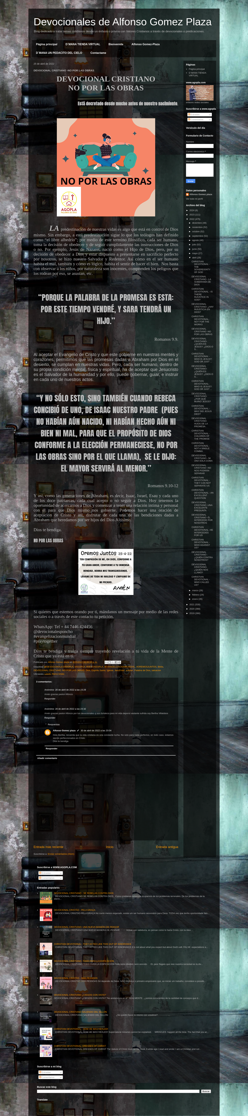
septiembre (198, 236)
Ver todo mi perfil (194, 199)
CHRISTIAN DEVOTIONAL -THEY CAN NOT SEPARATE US (201, 481)
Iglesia (110, 670)
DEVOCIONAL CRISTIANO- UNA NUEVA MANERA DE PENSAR (86, 927)
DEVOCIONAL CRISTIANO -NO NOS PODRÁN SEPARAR (201, 469)
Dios (88, 670)
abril (194, 257)
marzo (195, 590)
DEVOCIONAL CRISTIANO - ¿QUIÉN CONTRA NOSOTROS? (202, 556)
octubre (196, 231)
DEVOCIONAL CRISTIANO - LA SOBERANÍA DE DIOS (201, 280)
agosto (196, 240)
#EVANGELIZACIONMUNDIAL (119, 666)
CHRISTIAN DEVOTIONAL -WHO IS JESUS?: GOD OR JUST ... (202, 357)
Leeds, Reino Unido (54, 674)
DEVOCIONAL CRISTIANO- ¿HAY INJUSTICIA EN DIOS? (202, 308)
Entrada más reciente (48, 847)
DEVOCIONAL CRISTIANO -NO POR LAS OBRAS (59, 670)
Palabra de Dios (143, 670)
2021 (192, 604)
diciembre (197, 223)
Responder (49, 698)
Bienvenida (115, 44)
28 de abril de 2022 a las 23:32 (70, 709)
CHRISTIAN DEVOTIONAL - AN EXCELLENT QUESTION (202, 494)
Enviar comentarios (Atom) (61, 854)
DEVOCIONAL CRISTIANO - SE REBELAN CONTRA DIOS (83, 893)
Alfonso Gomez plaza (64, 730)
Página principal (46, 44)
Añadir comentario (47, 758)
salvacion (156, 670)
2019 (192, 613)
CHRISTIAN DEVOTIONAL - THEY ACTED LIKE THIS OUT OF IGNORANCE (92, 944)
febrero (196, 594)
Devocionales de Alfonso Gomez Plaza (123, 22)
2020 (192, 609)
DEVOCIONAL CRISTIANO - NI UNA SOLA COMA (202, 458)
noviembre (197, 227)
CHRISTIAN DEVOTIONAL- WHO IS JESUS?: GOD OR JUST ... (202, 385)
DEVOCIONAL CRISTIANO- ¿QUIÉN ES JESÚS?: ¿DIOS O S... (202, 344)
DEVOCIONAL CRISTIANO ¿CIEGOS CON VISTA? (80, 995)
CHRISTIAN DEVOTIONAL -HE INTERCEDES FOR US (202, 531)
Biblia (160, 666)
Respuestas (54, 724)
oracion (129, 670)
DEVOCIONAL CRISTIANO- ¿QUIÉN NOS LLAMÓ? (200, 568)
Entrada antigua (167, 847)
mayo (195, 253)
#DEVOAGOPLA (94, 666)
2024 (192, 210)
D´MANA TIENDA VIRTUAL (83, 44)
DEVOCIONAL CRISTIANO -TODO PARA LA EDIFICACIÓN (84, 961)
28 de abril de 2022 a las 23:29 (70, 689)
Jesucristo (120, 670)
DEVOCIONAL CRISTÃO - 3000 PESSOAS (75, 978)
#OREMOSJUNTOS (146, 666)
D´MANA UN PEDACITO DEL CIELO (59, 52)
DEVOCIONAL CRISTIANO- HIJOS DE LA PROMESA (200, 422)
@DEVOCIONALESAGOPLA (58, 666)
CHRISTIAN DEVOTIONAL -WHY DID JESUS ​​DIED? (202, 410)
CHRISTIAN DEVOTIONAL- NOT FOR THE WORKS (200, 320)
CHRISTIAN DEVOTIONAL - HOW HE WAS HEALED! (81, 1029)
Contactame (98, 52)
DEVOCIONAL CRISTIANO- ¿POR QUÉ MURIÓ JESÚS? (201, 397)
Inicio (109, 847)
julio (194, 244)
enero (195, 599)
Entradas (194, 114)
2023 (192, 214)
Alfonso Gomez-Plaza (145, 44)
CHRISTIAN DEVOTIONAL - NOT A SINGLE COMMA (201, 447)
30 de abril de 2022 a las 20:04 (96, 730)
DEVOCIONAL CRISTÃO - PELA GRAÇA (74, 910)
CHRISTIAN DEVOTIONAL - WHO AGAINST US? (201, 543)
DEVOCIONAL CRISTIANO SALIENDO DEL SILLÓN (80, 1012)
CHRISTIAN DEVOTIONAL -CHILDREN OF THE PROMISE (201, 434)
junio (195, 249)
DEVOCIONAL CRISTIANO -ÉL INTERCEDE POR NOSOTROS (202, 518)
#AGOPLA (80, 666)
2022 (192, 219)
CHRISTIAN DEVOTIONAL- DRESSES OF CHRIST (80, 1046)
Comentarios (195, 119)
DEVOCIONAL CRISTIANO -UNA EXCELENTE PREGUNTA (202, 506)
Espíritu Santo (98, 670)
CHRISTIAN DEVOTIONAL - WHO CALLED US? (201, 581)
